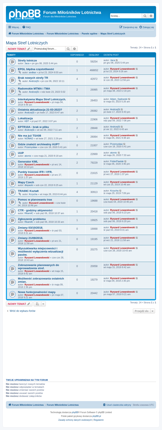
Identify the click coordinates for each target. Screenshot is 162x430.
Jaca (26, 63)
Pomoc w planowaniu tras (35, 199)
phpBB (75, 412)
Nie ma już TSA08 (29, 135)
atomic (27, 156)
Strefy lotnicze (27, 60)
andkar (32, 72)
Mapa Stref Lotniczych (27, 43)
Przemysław (30, 147)
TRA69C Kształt (28, 191)
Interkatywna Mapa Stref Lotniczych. (42, 99)
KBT (26, 121)
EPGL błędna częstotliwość (36, 69)
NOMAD (28, 138)
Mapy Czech (26, 182)
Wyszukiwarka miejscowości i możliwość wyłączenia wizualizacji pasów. (40, 251)
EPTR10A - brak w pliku (33, 127)
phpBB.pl (96, 416)
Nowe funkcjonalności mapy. (37, 292)
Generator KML (28, 161)
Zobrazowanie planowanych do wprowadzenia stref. (38, 266)
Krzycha (33, 194)
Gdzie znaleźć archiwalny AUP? (38, 144)
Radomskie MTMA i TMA (34, 88)
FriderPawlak (117, 161)
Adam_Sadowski (118, 99)
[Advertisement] (81, 344)
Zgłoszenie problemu (32, 219)
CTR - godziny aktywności (35, 210)
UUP (21, 153)
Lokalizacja (25, 118)
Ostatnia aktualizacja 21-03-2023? (40, 109)
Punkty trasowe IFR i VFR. (35, 172)
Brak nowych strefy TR (33, 77)
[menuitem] (26, 27)
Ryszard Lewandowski (122, 69)
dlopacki (28, 185)
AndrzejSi (34, 81)
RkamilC (28, 213)
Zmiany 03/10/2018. (30, 227)
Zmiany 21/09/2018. (30, 238)
